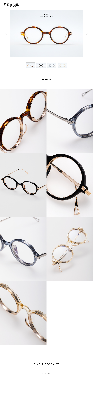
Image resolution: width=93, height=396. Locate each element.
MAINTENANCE (24, 392)
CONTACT (66, 392)
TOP (4, 392)
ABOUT (8, 392)
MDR (40, 392)
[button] (87, 33)
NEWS (45, 392)
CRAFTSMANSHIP (58, 392)
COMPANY (35, 392)
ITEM (13, 392)
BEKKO (17, 392)
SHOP (30, 392)
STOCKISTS (50, 392)
